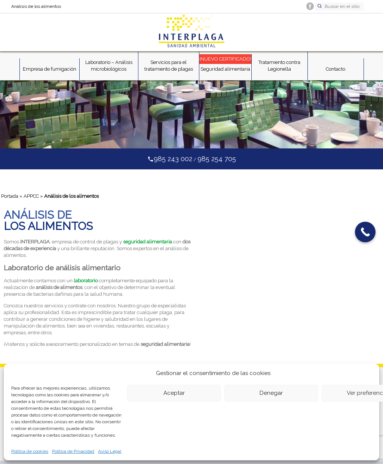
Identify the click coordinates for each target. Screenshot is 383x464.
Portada (9, 196)
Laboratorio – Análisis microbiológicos (108, 65)
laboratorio (86, 280)
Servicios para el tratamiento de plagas (168, 65)
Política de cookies (29, 451)
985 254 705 (216, 159)
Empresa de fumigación (49, 69)
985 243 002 (173, 159)
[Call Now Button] (365, 232)
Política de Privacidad (73, 451)
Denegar (271, 393)
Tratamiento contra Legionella (279, 65)
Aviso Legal (109, 451)
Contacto (335, 69)
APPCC (31, 196)
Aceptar (174, 393)
